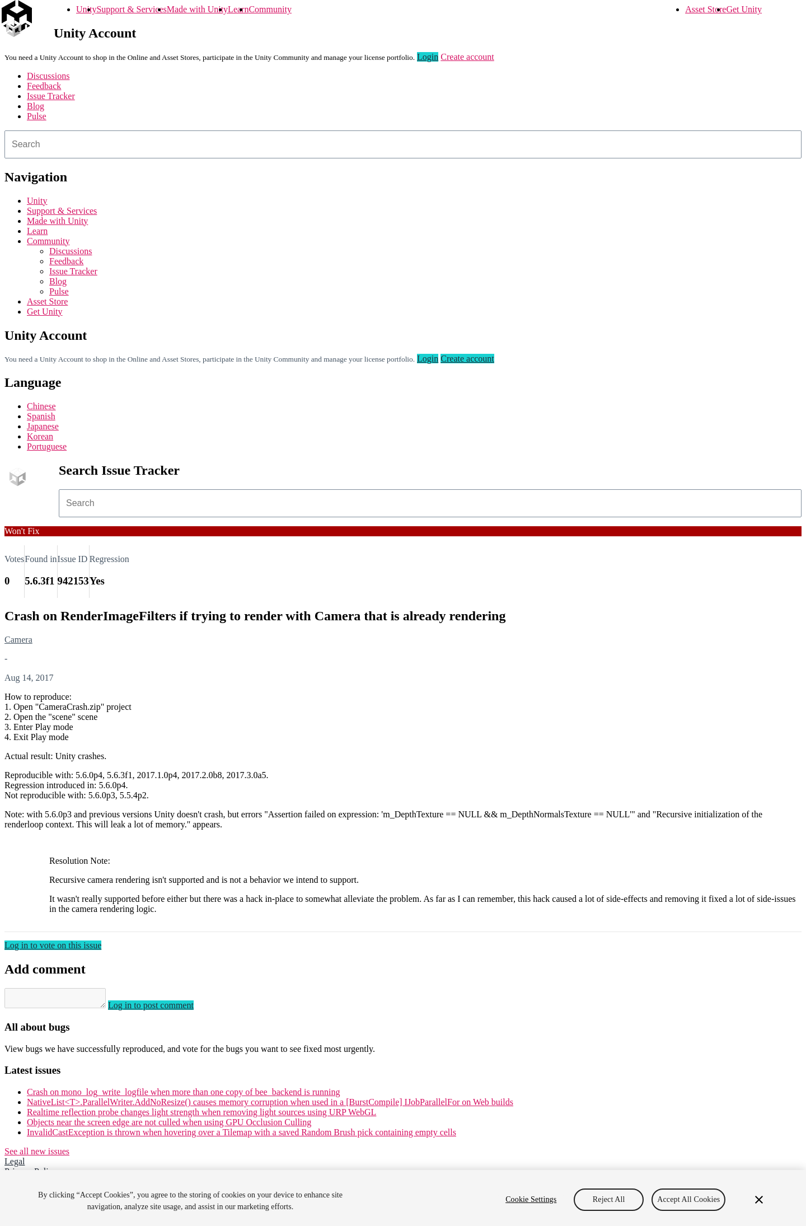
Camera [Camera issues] (18, 639)
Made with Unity (197, 9)
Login (427, 57)
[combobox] (403, 144)
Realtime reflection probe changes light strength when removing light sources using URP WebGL (201, 1115)
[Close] (759, 1199)
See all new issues (36, 1154)
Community (270, 9)
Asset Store (705, 9)
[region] (403, 1198)
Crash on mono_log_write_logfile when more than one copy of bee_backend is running (183, 1095)
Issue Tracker (51, 96)
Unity (86, 9)
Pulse (36, 116)
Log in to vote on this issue (52, 945)
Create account (467, 57)
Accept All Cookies (688, 1199)
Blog (35, 106)
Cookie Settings (530, 1199)
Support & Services (131, 9)
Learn (238, 9)
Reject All (609, 1199)
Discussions (48, 76)
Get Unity (744, 9)
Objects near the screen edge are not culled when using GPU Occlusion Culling (169, 1125)
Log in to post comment (162, 1008)
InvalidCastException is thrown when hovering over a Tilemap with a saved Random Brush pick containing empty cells (241, 1135)
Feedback (44, 86)
